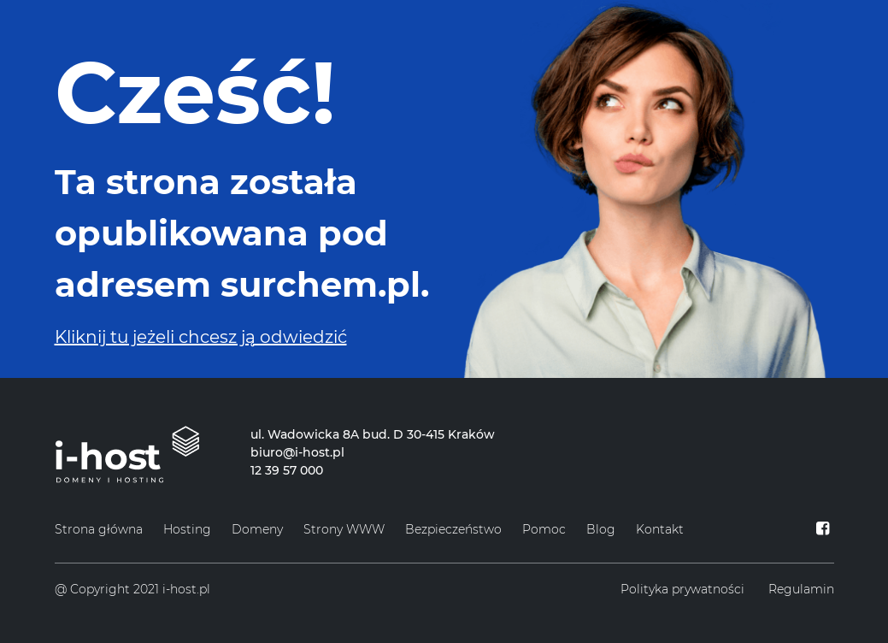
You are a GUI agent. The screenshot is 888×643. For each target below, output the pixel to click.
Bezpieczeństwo (453, 529)
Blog (600, 529)
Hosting (187, 529)
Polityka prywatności (682, 589)
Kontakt (660, 529)
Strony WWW (344, 529)
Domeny (257, 529)
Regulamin (801, 589)
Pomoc (544, 529)
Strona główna (99, 529)
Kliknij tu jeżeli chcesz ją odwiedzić (201, 337)
